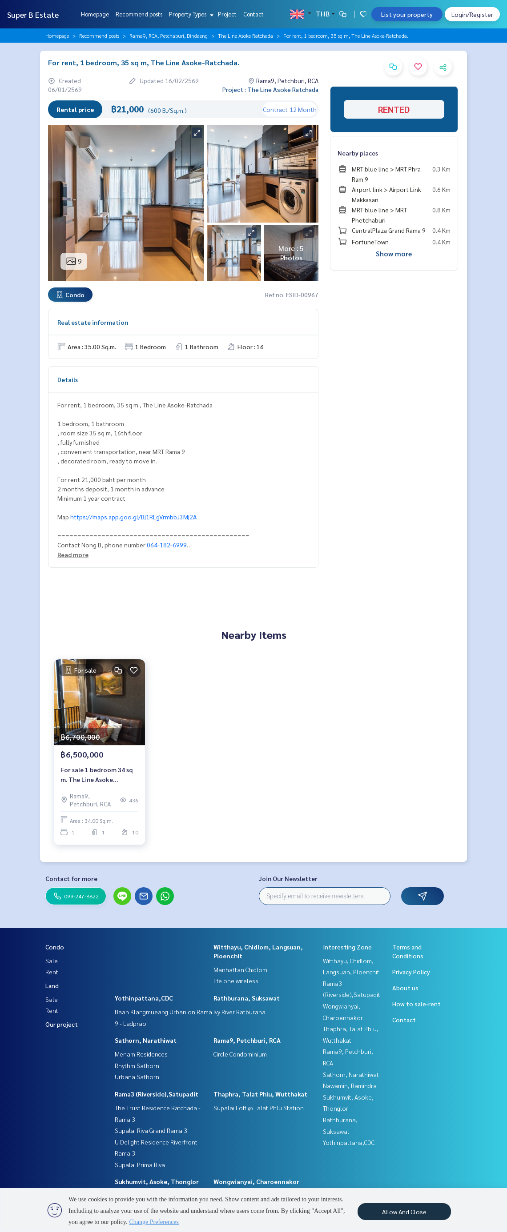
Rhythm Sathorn (137, 1065)
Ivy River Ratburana (239, 1012)
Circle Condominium (240, 1054)
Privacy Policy (411, 972)
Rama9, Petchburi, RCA (247, 1040)
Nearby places (358, 153)
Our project (61, 1024)
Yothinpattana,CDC (144, 998)
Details (67, 379)
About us (405, 988)
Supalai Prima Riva (140, 1164)
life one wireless (235, 981)
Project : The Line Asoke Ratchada (270, 89)
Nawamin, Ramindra (350, 1085)
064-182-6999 (167, 545)
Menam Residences (141, 1054)
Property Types (190, 14)
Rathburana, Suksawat (246, 998)
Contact (253, 14)
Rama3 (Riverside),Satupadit (156, 1094)
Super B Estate (33, 14)
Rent (51, 972)
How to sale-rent (416, 1004)
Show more (394, 253)
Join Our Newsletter (288, 878)
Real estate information (92, 322)
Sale (51, 961)
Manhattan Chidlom (240, 969)
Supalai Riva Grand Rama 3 (151, 1130)
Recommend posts (139, 14)
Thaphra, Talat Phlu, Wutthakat (260, 1094)
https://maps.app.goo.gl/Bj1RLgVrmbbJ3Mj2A (133, 517)
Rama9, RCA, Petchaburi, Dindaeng (168, 35)
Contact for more (71, 878)
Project (227, 14)
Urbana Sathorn (137, 1076)
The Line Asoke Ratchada (245, 35)
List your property (407, 14)
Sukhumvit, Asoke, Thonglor (157, 1181)
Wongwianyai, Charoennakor (256, 1181)
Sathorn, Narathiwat (146, 1040)
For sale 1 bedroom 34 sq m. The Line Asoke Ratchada (96, 775)
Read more (73, 554)
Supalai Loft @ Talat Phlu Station (258, 1108)
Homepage (95, 14)
